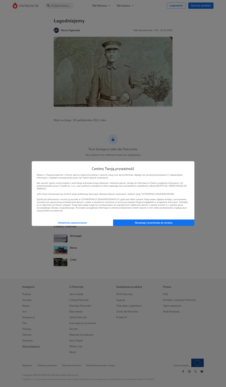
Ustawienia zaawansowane (72, 222)
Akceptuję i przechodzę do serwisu (154, 222)
